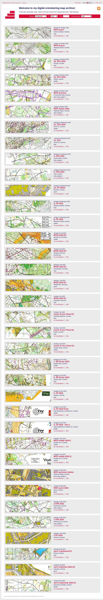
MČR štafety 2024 (61, 109)
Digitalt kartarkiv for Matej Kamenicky (11, 2)
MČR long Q (59, 45)
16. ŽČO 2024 (60, 61)
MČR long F (59, 30)
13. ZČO (57, 140)
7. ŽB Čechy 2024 (61, 361)
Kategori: (31, 16)
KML (67, 36)
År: (49, 16)
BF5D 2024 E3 (60, 267)
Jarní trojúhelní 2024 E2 (64, 567)
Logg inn (24, 2)
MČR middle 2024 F (62, 441)
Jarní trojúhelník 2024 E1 (65, 583)
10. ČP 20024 (59, 188)
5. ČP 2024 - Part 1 (62, 425)
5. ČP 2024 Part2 (61, 409)
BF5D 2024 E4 (60, 251)
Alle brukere (78, 2)
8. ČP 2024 (58, 219)
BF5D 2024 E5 (60, 235)
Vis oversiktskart (58, 36)
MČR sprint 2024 (61, 488)
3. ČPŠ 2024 (59, 172)
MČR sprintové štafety (64, 472)
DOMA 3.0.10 (98, 2)
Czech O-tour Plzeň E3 (64, 314)
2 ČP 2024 (58, 535)
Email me (41, 596)
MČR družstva (60, 93)
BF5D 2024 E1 (60, 298)
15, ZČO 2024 (60, 77)
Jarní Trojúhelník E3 (63, 551)
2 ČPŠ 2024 (59, 504)
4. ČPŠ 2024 (59, 156)
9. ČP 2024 (58, 203)
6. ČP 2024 (58, 393)
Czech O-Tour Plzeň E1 (64, 346)
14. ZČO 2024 (60, 124)
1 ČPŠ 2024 (59, 520)
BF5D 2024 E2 (60, 282)
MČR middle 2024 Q (62, 456)
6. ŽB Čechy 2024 (61, 377)
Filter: (61, 16)
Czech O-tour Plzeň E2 (64, 330)
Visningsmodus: (76, 16)
